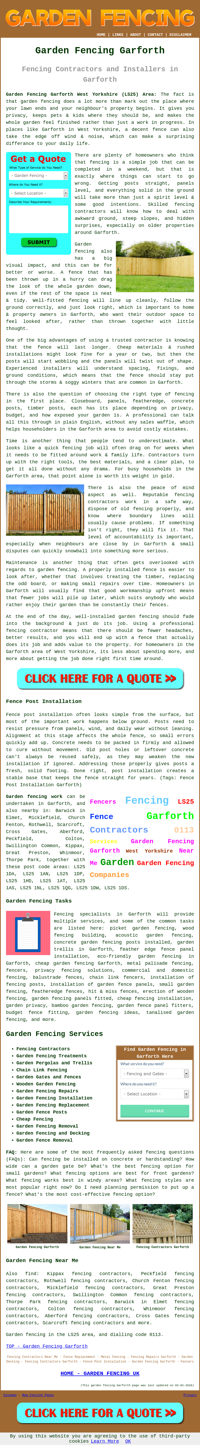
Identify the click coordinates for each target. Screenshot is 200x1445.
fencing (72, 448)
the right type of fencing (157, 394)
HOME (101, 35)
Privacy (190, 1395)
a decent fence (146, 129)
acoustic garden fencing (153, 935)
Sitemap (9, 1395)
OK (128, 1441)
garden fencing (57, 569)
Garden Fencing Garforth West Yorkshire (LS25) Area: (81, 94)
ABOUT (135, 35)
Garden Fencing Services (54, 1034)
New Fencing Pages (38, 1395)
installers (57, 368)
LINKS (117, 35)
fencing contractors (97, 1323)
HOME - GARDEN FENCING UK (99, 1373)
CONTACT (155, 35)
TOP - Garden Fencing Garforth (47, 1346)
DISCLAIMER (180, 35)
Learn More (105, 1441)
